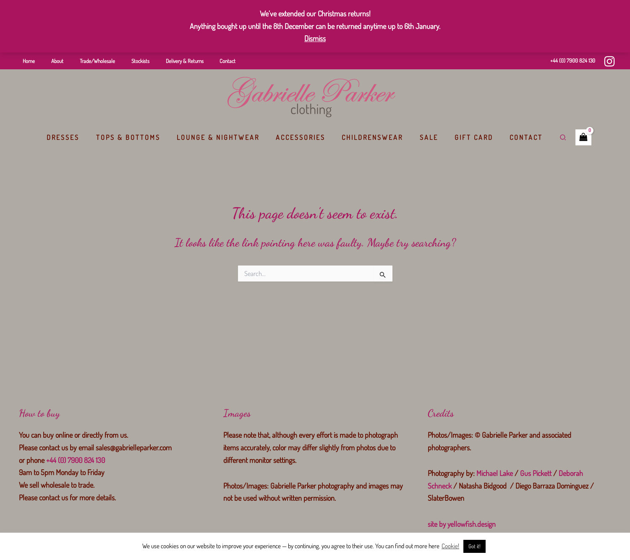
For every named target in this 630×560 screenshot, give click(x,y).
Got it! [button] (474, 546)
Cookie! (450, 546)
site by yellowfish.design (462, 523)
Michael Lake (494, 473)
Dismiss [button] (315, 38)
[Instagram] (609, 61)
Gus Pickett (536, 473)
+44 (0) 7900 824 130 (572, 60)
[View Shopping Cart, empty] (571, 137)
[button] (551, 137)
